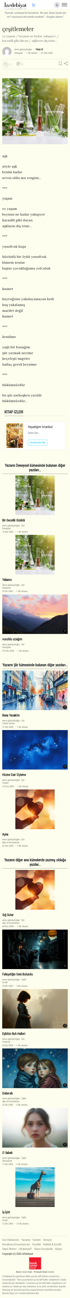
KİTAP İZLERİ (13, 412)
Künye (58, 1249)
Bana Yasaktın (11, 715)
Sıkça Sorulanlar (43, 1249)
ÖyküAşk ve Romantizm (14, 1100)
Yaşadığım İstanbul (40, 427)
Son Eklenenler (10, 1240)
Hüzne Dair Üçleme (14, 775)
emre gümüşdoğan (23, 49)
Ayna (5, 834)
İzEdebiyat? (25, 1249)
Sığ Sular (7, 915)
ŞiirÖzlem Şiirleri (13, 722)
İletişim (47, 1240)
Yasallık (36, 1244)
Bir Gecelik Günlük (13, 520)
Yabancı (7, 580)
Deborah (7, 1093)
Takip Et (39, 49)
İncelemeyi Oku (37, 442)
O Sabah (7, 1153)
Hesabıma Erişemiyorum (16, 1244)
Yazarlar (26, 1240)
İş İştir (6, 1212)
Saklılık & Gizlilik (52, 1244)
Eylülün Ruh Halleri (13, 1034)
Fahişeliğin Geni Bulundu (17, 974)
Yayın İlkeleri (9, 1249)
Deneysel (18, 53)
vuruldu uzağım (12, 639)
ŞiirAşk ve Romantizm (13, 841)
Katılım (37, 1240)
